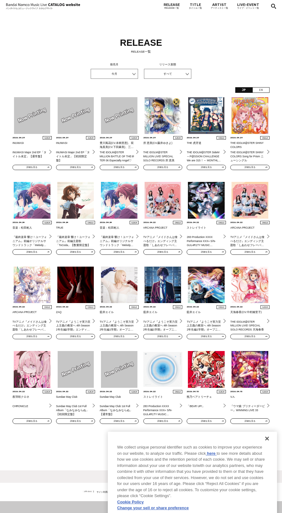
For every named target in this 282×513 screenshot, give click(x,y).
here (211, 477)
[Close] (267, 462)
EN (261, 90)
